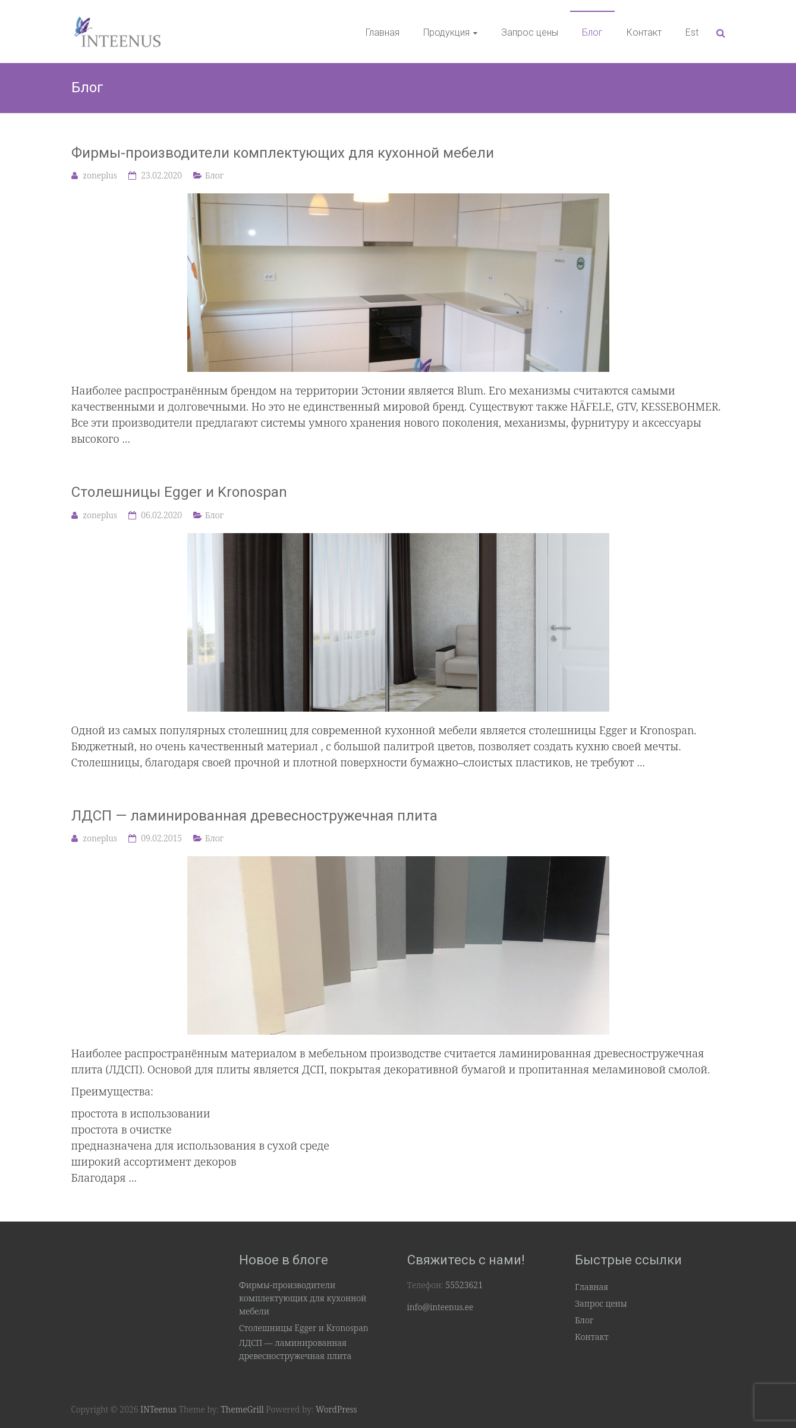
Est (692, 32)
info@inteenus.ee (440, 1307)
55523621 (464, 1285)
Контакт (644, 32)
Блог (592, 32)
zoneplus (100, 175)
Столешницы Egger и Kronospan (179, 492)
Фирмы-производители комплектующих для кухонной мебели (282, 153)
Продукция (446, 32)
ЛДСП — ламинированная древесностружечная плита (254, 815)
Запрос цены (529, 32)
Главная (382, 32)
